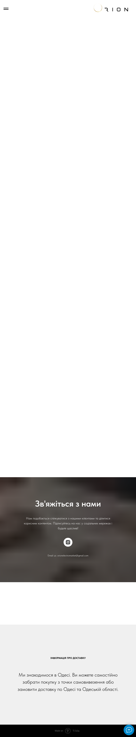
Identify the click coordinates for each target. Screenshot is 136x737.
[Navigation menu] (6, 9)
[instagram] (68, 542)
